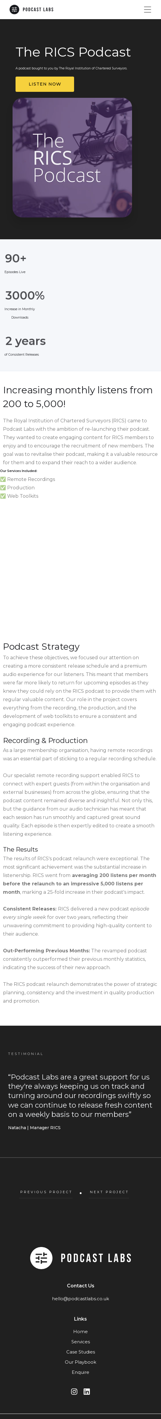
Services (80, 1342)
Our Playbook (80, 1362)
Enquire (80, 1372)
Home (80, 1331)
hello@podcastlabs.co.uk (80, 1298)
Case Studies (80, 1352)
